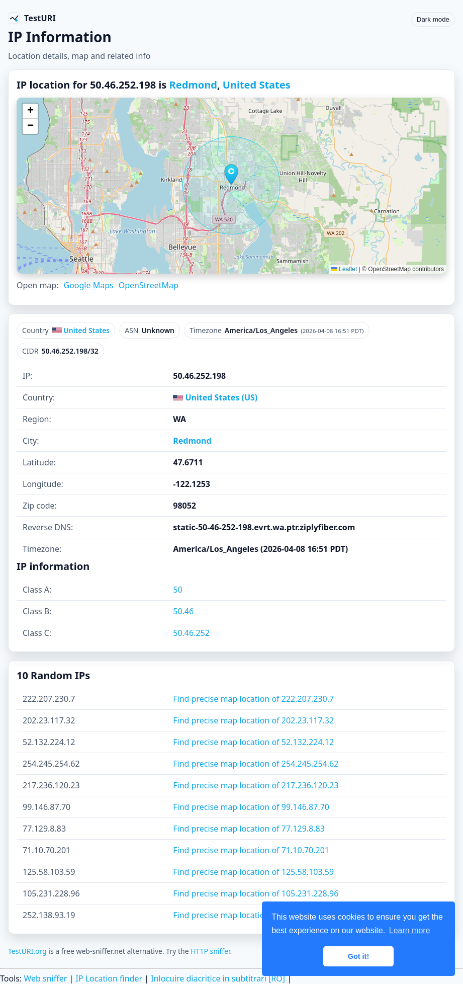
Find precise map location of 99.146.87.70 (251, 806)
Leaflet (344, 269)
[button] (231, 174)
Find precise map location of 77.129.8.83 (249, 828)
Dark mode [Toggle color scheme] (433, 19)
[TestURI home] (32, 18)
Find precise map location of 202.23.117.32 (253, 720)
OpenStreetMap (148, 285)
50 (177, 589)
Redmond (193, 85)
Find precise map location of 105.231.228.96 (255, 893)
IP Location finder (108, 978)
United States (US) (215, 397)
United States (257, 85)
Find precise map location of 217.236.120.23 (255, 785)
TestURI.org (27, 951)
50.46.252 (191, 632)
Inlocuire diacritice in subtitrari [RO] (218, 978)
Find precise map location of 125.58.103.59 (253, 871)
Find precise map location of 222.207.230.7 (253, 698)
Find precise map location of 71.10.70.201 (251, 850)
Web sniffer (45, 978)
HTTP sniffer (210, 951)
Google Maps (88, 285)
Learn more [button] (409, 930)
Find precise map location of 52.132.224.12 (253, 742)
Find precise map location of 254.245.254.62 (255, 763)
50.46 (183, 611)
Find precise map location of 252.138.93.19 (253, 915)
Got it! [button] (358, 956)
